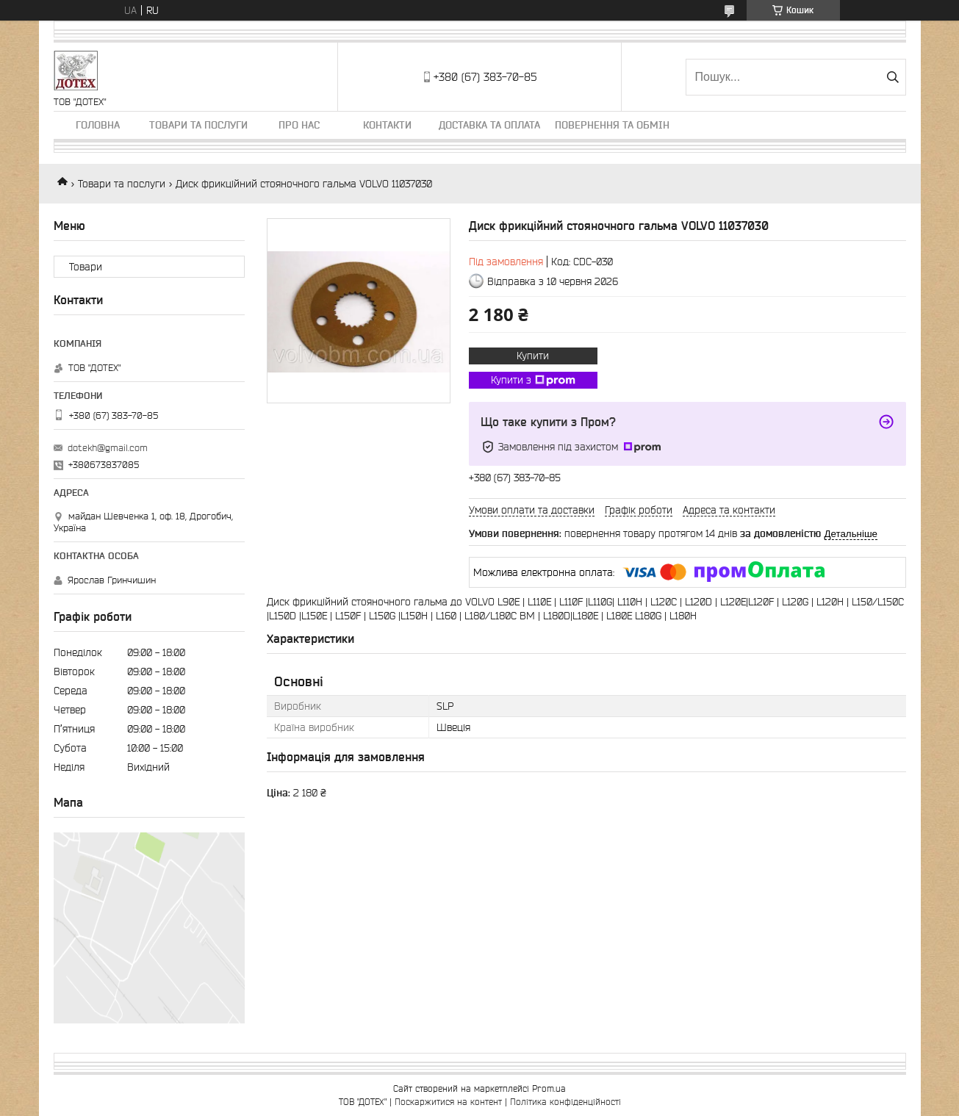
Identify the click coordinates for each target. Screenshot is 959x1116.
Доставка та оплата (489, 125)
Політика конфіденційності (565, 1101)
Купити (533, 355)
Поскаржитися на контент (448, 1101)
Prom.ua (549, 1088)
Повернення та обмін (612, 125)
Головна (98, 125)
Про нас (299, 125)
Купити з (533, 380)
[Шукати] (893, 77)
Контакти (387, 125)
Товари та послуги (198, 125)
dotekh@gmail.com (108, 447)
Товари (85, 267)
